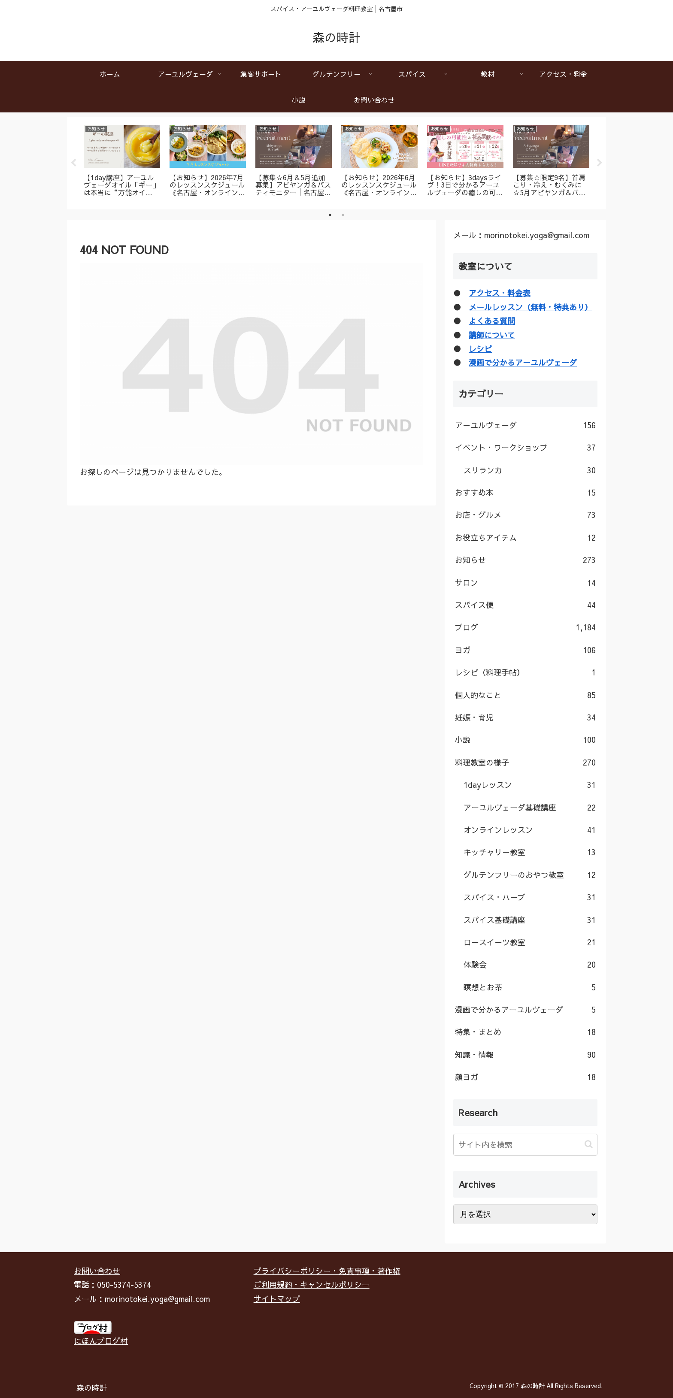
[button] (588, 1144)
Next (599, 163)
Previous (73, 163)
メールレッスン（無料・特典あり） (530, 307)
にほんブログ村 (101, 1340)
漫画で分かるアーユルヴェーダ (523, 362)
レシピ (480, 348)
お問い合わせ (97, 1270)
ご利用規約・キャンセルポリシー (312, 1284)
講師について (492, 335)
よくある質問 (492, 320)
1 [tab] (330, 215)
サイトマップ (277, 1298)
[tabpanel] (122, 161)
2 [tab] (343, 215)
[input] (525, 1145)
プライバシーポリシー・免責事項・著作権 (327, 1270)
